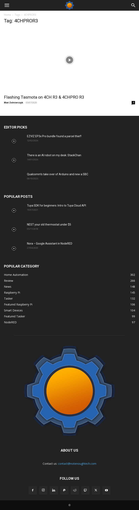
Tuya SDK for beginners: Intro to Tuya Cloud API (56, 205)
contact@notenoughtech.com (77, 463)
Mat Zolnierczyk (13, 102)
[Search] (133, 5)
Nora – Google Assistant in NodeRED (49, 243)
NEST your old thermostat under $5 (49, 224)
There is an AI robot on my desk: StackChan (54, 155)
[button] (6, 5)
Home (7, 14)
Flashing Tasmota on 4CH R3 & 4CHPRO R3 (44, 97)
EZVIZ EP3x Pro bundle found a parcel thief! (54, 136)
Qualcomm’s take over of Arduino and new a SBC (57, 174)
